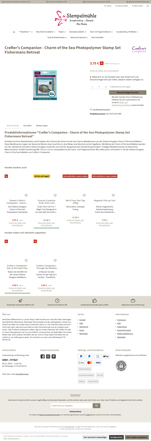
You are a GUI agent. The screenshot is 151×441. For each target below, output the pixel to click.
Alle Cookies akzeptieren (136, 437)
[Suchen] (108, 6)
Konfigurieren (116, 437)
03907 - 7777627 (10, 359)
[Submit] (96, 405)
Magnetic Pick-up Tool (104, 200)
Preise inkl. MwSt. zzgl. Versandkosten (104, 71)
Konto (81, 330)
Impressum (121, 320)
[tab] (13, 125)
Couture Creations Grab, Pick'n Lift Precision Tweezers (46, 201)
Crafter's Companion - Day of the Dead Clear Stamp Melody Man (17, 266)
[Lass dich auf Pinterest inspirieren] (53, 356)
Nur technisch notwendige (95, 437)
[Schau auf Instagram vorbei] (48, 356)
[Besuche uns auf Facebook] (42, 356)
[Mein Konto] (137, 6)
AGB (119, 323)
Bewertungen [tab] (42, 125)
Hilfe (81, 323)
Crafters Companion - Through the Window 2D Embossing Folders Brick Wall (46, 266)
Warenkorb (83, 327)
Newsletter (121, 337)
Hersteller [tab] (27, 125)
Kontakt (82, 320)
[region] (45, 85)
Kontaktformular (22, 374)
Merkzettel (83, 333)
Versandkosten (69, 427)
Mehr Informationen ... (12, 438)
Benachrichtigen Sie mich (127, 92)
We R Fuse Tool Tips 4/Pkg (75, 201)
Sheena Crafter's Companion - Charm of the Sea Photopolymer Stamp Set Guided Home (17, 201)
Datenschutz (122, 327)
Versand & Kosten (124, 330)
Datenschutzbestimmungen (49, 415)
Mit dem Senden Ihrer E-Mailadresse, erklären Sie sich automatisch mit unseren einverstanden (128, 101)
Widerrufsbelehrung (125, 333)
